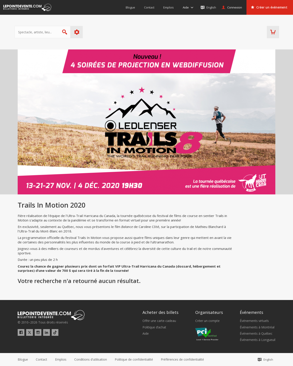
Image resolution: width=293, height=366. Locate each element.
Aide (145, 334)
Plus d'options (80, 32)
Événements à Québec (256, 334)
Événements (251, 312)
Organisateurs (209, 312)
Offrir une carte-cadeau (159, 321)
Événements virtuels (254, 321)
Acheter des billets (160, 312)
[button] (182, 359)
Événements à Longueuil (257, 340)
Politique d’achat (154, 327)
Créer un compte (207, 321)
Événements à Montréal (257, 327)
